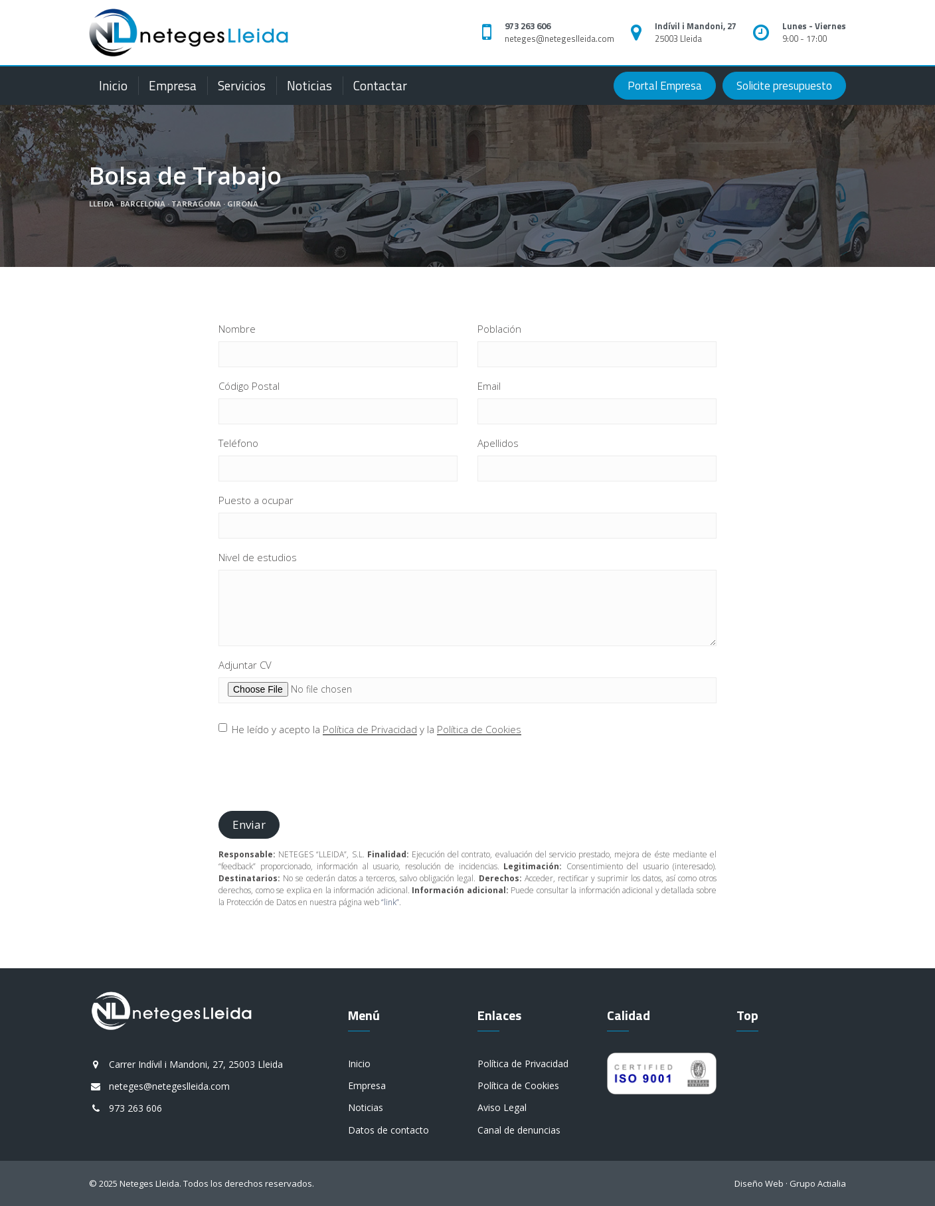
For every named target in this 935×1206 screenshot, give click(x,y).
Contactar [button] (380, 85)
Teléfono (238, 443)
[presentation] (319, 775)
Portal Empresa (665, 85)
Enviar (249, 824)
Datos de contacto (388, 1130)
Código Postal (249, 385)
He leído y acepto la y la (369, 729)
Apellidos (498, 443)
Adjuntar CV (245, 664)
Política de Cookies (479, 729)
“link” (390, 902)
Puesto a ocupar (256, 500)
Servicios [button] (242, 85)
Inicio (113, 85)
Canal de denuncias (518, 1130)
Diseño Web (759, 1183)
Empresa (173, 85)
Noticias (309, 85)
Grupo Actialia (818, 1183)
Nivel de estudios (257, 557)
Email (489, 385)
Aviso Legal (502, 1107)
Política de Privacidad (370, 729)
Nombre (237, 328)
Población (499, 328)
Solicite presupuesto (784, 85)
